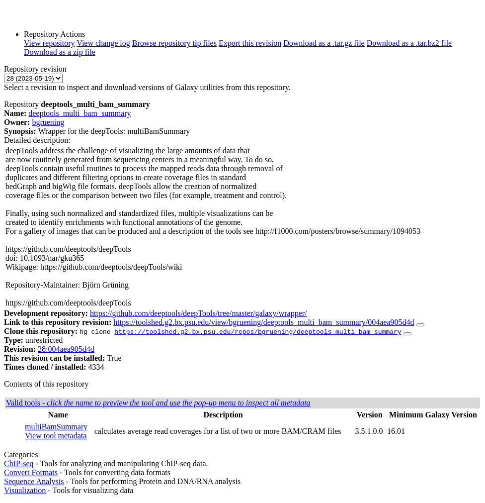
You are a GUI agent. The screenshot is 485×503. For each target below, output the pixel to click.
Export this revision (250, 43)
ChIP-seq (19, 463)
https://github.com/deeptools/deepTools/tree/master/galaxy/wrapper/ (198, 313)
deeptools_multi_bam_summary (79, 113)
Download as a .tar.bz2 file (409, 43)
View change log (103, 43)
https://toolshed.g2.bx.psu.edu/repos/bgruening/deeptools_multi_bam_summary (257, 331)
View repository (49, 43)
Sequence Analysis (34, 481)
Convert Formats (31, 472)
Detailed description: (37, 140)
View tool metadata (55, 435)
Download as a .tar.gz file (324, 43)
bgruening (48, 122)
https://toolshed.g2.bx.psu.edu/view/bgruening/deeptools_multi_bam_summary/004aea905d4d (263, 322)
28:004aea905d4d (66, 349)
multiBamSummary (56, 426)
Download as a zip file (59, 52)
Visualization (25, 490)
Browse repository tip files (174, 43)
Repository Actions (54, 34)
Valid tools (158, 403)
